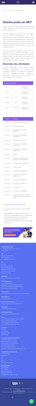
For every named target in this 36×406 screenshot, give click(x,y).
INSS (2, 357)
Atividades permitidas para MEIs (8, 269)
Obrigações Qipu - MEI (6, 372)
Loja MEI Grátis (4, 331)
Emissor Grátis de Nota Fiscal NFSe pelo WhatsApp (12, 319)
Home (5, 10)
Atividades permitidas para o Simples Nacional (11, 284)
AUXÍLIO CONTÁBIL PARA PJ (8, 302)
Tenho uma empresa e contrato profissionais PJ (12, 303)
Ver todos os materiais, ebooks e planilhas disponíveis (13, 348)
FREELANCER (4, 307)
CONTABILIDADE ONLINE (7, 246)
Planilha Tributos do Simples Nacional (9, 343)
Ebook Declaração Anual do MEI (8, 346)
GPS (2, 360)
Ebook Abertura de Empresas (8, 345)
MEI (2, 262)
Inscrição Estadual (5, 353)
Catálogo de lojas (5, 332)
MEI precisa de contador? (7, 267)
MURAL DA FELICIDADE (6, 312)
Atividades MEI (11, 10)
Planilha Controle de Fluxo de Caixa (9, 341)
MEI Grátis (3, 329)
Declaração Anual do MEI (7, 266)
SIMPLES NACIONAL (6, 281)
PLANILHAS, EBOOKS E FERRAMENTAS (10, 338)
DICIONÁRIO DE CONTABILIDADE (9, 351)
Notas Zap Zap (4, 334)
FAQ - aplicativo (4, 367)
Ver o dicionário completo (7, 362)
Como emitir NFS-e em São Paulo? (9, 320)
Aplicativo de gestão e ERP (7, 255)
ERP (2, 253)
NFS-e (2, 317)
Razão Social (4, 355)
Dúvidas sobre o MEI (6, 273)
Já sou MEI (3, 264)
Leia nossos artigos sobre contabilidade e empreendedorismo (15, 293)
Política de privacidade (6, 371)
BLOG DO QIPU (5, 291)
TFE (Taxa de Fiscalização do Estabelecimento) (11, 286)
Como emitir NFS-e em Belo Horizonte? (10, 324)
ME (2, 358)
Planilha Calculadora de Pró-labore (9, 339)
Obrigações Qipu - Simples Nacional (9, 374)
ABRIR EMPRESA (5, 296)
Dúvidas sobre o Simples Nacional (9, 288)
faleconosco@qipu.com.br (19, 390)
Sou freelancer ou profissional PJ (8, 308)
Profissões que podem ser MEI (8, 271)
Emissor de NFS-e (5, 257)
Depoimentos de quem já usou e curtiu (10, 314)
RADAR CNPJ (4, 276)
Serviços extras (4, 250)
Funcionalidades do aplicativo (8, 259)
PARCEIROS (4, 327)
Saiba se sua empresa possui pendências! (10, 278)
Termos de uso (4, 369)
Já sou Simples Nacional (6, 283)
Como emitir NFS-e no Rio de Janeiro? (10, 322)
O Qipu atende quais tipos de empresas (10, 248)
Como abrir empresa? (6, 298)
